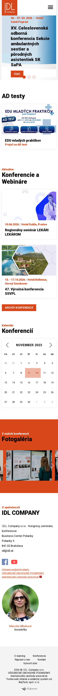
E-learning (19, 655)
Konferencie (39, 655)
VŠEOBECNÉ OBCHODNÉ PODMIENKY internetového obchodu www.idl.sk (29, 674)
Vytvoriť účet (30, 663)
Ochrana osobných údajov (15, 569)
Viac (17, 74)
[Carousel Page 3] (34, 77)
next (52, 465)
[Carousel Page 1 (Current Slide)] (24, 77)
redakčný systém (39, 679)
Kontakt (42, 659)
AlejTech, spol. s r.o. (29, 682)
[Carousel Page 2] (29, 77)
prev (5, 465)
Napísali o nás (22, 659)
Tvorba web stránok (16, 679)
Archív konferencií (19, 307)
